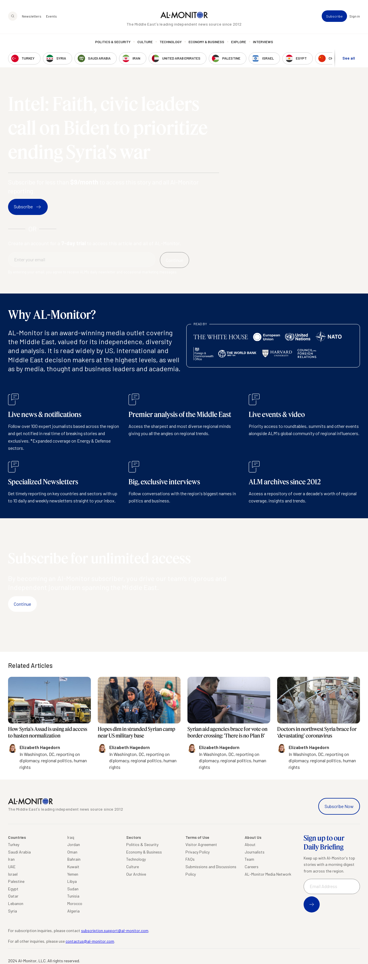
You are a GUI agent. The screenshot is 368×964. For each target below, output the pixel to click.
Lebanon (15, 903)
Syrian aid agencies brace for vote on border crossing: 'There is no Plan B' (227, 732)
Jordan (73, 844)
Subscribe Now (339, 806)
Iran (11, 859)
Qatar (13, 895)
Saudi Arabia (19, 851)
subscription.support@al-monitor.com (114, 930)
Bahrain (73, 859)
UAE (12, 866)
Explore (238, 41)
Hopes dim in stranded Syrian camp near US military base (136, 732)
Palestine (16, 881)
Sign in (354, 16)
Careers (251, 866)
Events (51, 16)
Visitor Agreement (201, 844)
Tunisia (73, 895)
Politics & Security (113, 41)
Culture (145, 41)
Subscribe (334, 16)
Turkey (13, 844)
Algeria (73, 910)
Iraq (70, 837)
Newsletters (31, 16)
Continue (22, 604)
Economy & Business (206, 41)
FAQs (190, 859)
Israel (13, 874)
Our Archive (136, 874)
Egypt (13, 888)
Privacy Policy (197, 851)
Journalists (254, 851)
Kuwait (73, 866)
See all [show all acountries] (348, 58)
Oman (72, 851)
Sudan (72, 888)
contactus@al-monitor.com (90, 941)
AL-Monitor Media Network (268, 874)
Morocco (74, 903)
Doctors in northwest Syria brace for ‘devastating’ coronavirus (316, 732)
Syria (12, 910)
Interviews (263, 41)
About (250, 844)
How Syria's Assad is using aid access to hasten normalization (47, 732)
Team (249, 859)
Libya (72, 881)
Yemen (72, 874)
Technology (171, 41)
